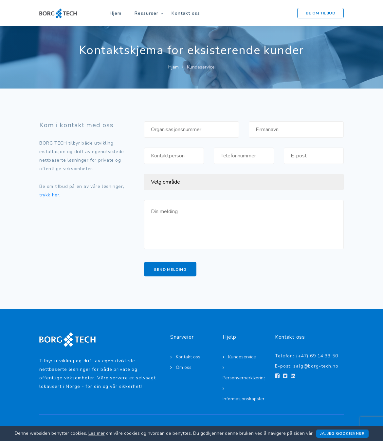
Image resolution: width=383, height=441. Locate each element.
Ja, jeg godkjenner (342, 433)
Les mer (96, 433)
